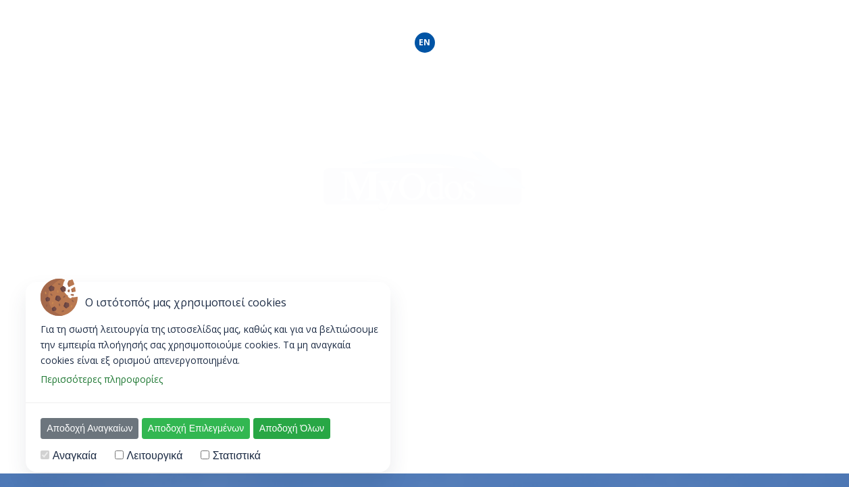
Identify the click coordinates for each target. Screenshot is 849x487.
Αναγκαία (75, 455)
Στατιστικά (237, 455)
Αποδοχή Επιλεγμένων (196, 428)
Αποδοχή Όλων (291, 428)
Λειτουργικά (155, 455)
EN (424, 42)
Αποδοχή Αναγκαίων (89, 428)
